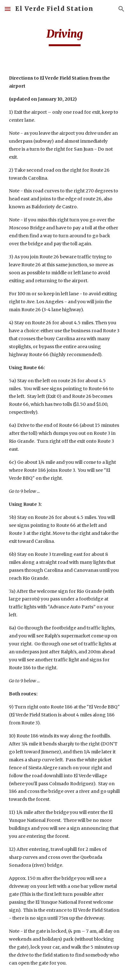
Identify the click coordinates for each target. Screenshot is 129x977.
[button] (7, 9)
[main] (64, 37)
